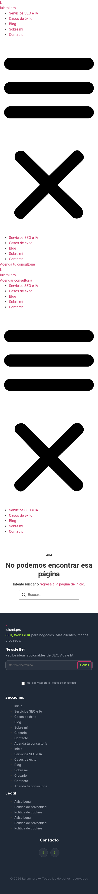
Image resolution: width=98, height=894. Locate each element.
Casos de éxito (21, 18)
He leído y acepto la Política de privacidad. (51, 682)
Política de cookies (28, 812)
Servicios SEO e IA (23, 13)
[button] (49, 136)
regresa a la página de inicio (62, 584)
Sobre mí (16, 29)
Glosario (20, 733)
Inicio (18, 706)
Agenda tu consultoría (30, 743)
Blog (12, 24)
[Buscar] (24, 595)
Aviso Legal (23, 801)
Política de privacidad (30, 807)
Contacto (16, 35)
